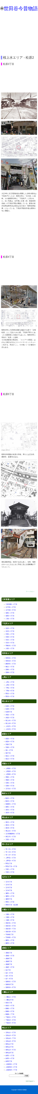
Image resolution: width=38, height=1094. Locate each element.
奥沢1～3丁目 (10, 822)
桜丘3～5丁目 (10, 759)
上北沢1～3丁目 (11, 726)
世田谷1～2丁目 (11, 658)
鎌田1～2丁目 (10, 940)
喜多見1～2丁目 (11, 923)
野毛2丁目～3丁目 (11, 866)
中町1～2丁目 (10, 869)
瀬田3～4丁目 (10, 896)
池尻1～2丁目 (10, 613)
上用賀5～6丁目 (11, 774)
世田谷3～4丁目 (11, 661)
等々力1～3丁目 (11, 849)
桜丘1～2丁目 (10, 756)
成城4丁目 (9, 958)
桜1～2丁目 (9, 750)
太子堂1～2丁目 (11, 607)
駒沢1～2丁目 (10, 798)
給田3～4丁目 (10, 1058)
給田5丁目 (9, 1061)
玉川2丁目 (9, 884)
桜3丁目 (8, 753)
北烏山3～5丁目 (11, 1035)
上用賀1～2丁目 (11, 768)
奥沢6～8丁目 (10, 828)
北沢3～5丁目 (10, 631)
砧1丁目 (8, 970)
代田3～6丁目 (10, 637)
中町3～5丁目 (10, 872)
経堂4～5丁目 (10, 741)
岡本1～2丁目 (10, 902)
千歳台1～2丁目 (11, 1017)
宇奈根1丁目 (9, 934)
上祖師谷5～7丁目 (11, 1070)
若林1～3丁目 (10, 669)
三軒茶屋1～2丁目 (11, 604)
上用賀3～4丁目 (11, 771)
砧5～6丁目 (9, 976)
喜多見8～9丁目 (11, 931)
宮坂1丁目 (9, 744)
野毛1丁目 (9, 863)
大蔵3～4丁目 (10, 917)
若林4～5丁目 (10, 672)
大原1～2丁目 (10, 648)
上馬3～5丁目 (10, 685)
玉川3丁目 (9, 887)
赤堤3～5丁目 (10, 717)
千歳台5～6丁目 (11, 1023)
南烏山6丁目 (9, 1052)
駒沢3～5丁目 (10, 801)
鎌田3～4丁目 (10, 943)
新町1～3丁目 (10, 807)
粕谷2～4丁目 (10, 1005)
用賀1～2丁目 (10, 777)
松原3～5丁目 (10, 709)
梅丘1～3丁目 (10, 666)
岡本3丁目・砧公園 (12, 905)
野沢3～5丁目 (10, 696)
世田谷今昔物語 (19, 8)
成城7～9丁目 (10, 967)
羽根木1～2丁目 (11, 645)
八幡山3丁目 (9, 1000)
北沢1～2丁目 (10, 628)
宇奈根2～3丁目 (11, 937)
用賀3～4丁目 (10, 780)
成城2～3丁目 (10, 955)
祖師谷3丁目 (9, 984)
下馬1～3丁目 (10, 688)
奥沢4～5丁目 (10, 825)
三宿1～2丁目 (10, 618)
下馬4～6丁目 (10, 690)
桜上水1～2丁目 (11, 720)
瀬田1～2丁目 (10, 893)
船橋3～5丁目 (10, 1011)
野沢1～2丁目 (10, 693)
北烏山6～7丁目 (11, 1038)
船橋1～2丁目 (10, 1008)
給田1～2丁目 (10, 1055)
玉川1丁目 (9, 882)
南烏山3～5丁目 (11, 1050)
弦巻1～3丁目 (10, 783)
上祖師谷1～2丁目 (11, 1064)
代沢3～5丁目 (10, 642)
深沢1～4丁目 (10, 810)
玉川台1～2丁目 (11, 788)
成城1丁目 (9, 953)
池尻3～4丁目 (10, 616)
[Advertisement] (19, 33)
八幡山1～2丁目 (11, 997)
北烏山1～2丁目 (11, 1032)
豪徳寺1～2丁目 (11, 664)
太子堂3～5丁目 (11, 610)
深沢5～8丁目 (10, 812)
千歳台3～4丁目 (11, 1020)
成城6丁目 (9, 964)
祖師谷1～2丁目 (11, 981)
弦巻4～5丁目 (10, 785)
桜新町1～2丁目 (11, 804)
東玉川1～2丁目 (11, 836)
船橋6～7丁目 (10, 1014)
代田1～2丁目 (10, 634)
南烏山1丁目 (9, 1044)
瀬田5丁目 (9, 899)
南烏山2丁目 (9, 1047)
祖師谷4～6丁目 (11, 987)
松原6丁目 (9, 712)
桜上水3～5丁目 (11, 723)
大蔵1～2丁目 (10, 914)
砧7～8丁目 (9, 978)
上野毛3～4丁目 (11, 860)
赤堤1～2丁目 (10, 714)
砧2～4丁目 (9, 973)
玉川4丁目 (9, 890)
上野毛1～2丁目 (11, 858)
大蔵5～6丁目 (10, 920)
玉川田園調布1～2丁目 (13, 833)
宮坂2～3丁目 (10, 747)
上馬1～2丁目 (10, 682)
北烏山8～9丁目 (11, 1041)
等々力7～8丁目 (11, 855)
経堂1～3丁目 (10, 738)
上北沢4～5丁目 (11, 729)
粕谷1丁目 (9, 1002)
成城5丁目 (9, 961)
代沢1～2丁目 (10, 640)
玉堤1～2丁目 (10, 839)
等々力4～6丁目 (11, 852)
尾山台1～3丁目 (11, 831)
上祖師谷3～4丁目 (11, 1067)
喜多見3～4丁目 (11, 926)
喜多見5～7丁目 (11, 929)
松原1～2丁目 (10, 706)
